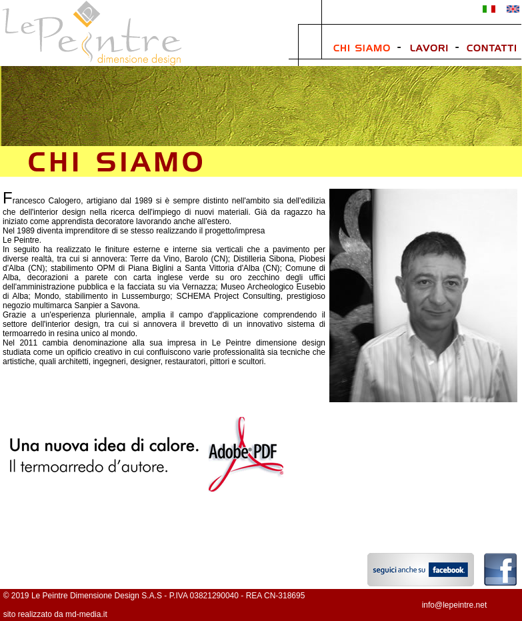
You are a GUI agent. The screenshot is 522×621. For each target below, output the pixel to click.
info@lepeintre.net (454, 605)
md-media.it (86, 614)
